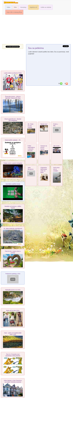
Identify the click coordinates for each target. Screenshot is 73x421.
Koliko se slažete (46, 7)
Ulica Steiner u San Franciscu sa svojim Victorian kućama (13, 381)
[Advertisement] (36, 30)
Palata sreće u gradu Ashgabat (13, 163)
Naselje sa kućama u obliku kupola (13, 207)
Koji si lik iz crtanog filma (14, 12)
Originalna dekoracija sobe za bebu (43, 170)
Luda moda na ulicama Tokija (13, 73)
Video (8, 7)
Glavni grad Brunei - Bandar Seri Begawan (12, 119)
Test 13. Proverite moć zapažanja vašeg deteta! (12, 354)
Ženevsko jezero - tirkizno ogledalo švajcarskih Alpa (13, 97)
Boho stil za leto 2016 (12, 310)
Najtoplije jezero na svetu (12, 290)
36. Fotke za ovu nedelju (30, 125)
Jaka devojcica (30, 168)
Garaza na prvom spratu (43, 147)
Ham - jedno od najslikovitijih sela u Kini (12, 333)
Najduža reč (33, 7)
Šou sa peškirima (36, 48)
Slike (15, 7)
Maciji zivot (43, 124)
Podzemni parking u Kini (13, 273)
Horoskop (23, 7)
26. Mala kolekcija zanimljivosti (13, 228)
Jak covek (56, 146)
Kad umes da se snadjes (56, 169)
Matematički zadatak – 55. (13, 140)
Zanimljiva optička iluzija (13, 184)
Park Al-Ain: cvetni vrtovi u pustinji (13, 252)
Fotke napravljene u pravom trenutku (31, 148)
